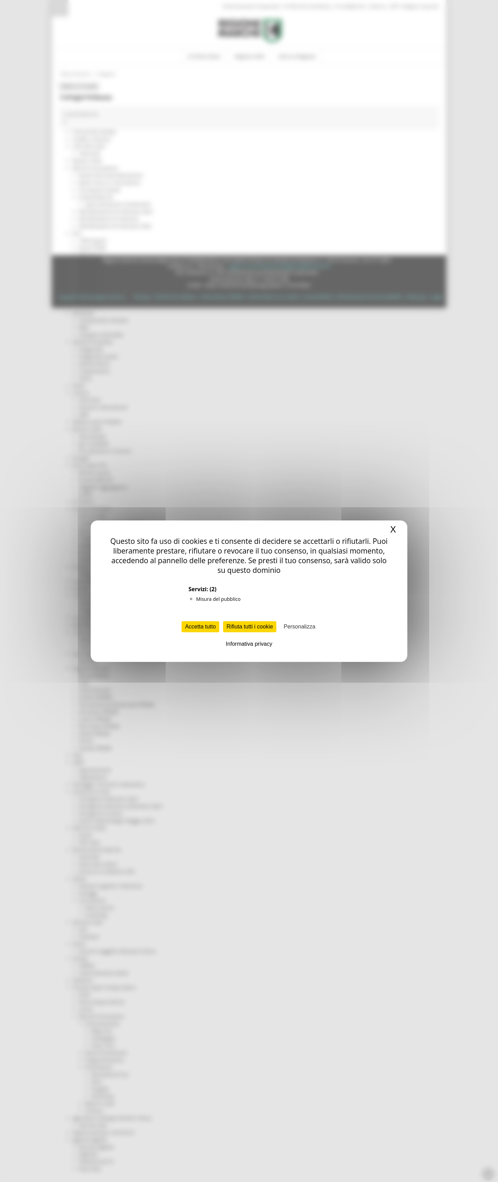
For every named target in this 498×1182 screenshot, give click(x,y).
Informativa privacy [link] (249, 644)
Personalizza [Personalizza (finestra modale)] (299, 627)
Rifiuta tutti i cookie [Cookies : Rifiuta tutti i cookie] (250, 627)
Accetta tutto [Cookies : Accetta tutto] (200, 627)
